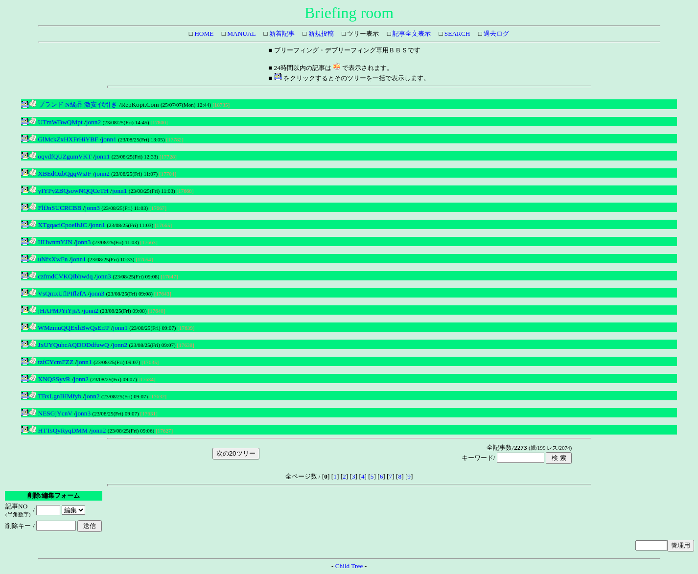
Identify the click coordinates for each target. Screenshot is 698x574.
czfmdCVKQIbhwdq (61, 276)
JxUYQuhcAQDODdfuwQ (69, 344)
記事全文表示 (411, 33)
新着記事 (281, 33)
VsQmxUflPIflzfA (57, 293)
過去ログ (495, 33)
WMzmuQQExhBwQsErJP (69, 327)
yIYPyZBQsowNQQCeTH (69, 190)
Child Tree (349, 566)
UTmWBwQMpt (55, 122)
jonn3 (92, 207)
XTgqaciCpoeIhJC (58, 225)
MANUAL (241, 33)
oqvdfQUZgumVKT (60, 156)
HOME (203, 33)
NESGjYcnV (50, 413)
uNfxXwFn (48, 259)
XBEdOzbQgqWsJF (60, 173)
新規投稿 (319, 33)
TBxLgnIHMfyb (55, 396)
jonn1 (109, 139)
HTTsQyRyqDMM (58, 430)
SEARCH (456, 33)
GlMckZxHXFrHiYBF (63, 139)
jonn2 (93, 122)
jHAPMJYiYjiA (54, 310)
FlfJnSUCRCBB (55, 207)
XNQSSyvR (49, 379)
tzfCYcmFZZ (51, 362)
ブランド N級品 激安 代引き (73, 104)
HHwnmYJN (50, 242)
